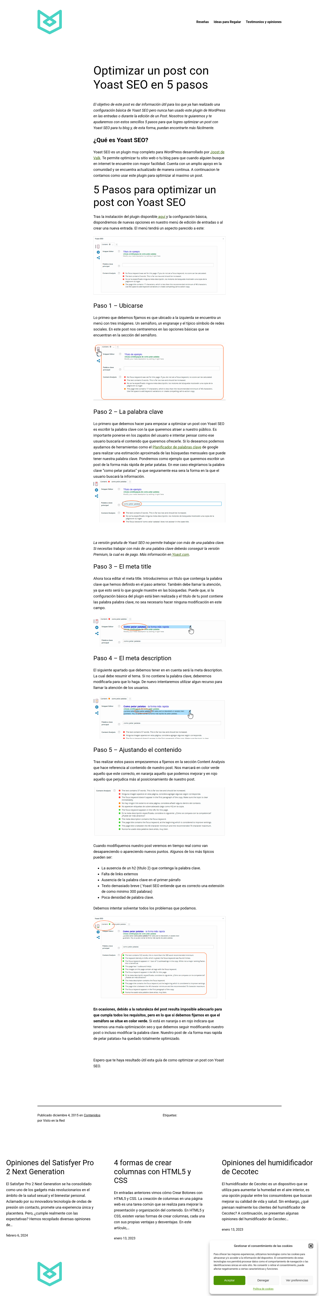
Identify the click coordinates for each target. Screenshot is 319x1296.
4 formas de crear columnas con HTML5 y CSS (152, 1172)
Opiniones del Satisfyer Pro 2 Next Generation (50, 1167)
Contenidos (92, 1115)
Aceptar (229, 1280)
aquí (161, 216)
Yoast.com (180, 554)
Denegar (263, 1280)
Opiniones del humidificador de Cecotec (267, 1167)
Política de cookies (263, 1288)
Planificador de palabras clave (177, 447)
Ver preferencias (297, 1280)
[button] (311, 1246)
